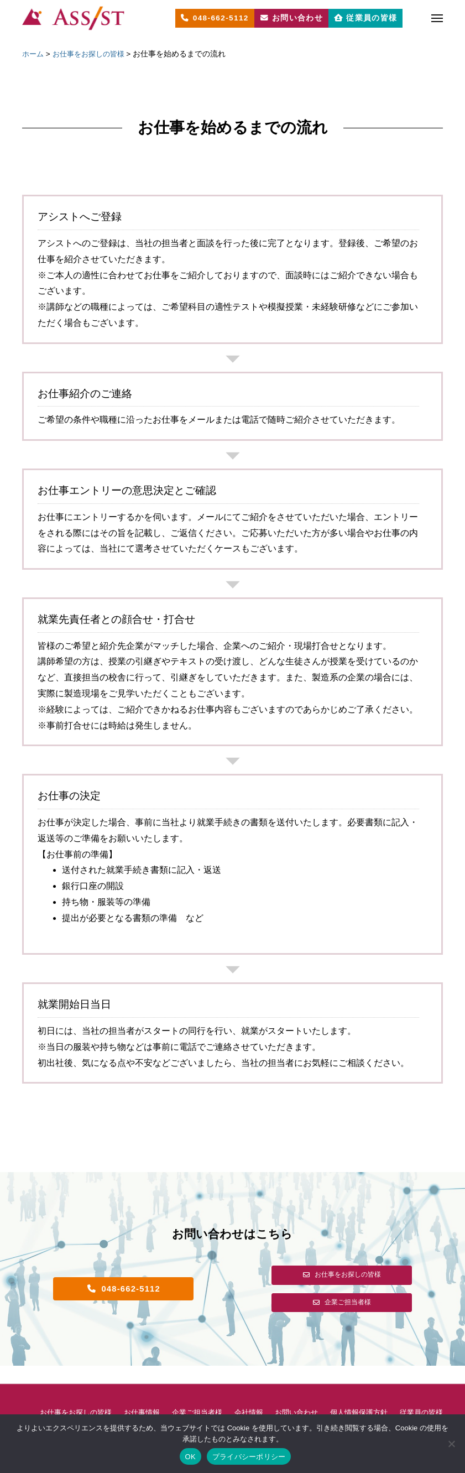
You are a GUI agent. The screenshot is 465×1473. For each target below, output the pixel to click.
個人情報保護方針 (381, 1395)
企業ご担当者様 (210, 1395)
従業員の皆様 (233, 1412)
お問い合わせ (315, 1395)
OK (190, 1457)
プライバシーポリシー (249, 1457)
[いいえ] (451, 1443)
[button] (123, 1288)
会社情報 (264, 1395)
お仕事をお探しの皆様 (81, 1395)
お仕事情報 (151, 1395)
